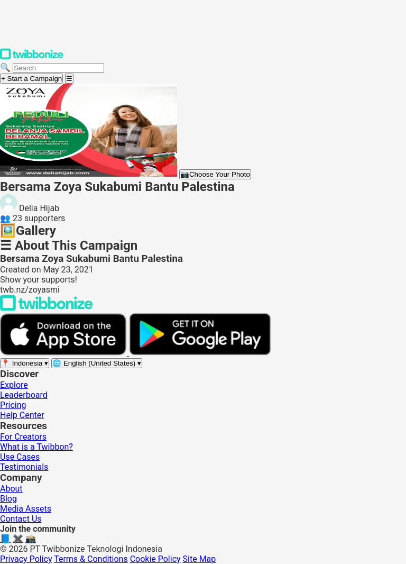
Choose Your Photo (215, 174)
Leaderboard (24, 395)
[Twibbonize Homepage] (31, 57)
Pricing (13, 405)
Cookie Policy (155, 559)
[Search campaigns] (58, 68)
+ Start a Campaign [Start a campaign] (31, 79)
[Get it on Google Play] (200, 353)
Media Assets (25, 509)
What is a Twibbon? (36, 447)
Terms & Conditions (91, 559)
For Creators (23, 437)
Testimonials (24, 467)
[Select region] (24, 363)
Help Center (22, 415)
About (11, 489)
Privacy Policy (26, 559)
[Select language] (96, 363)
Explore (14, 385)
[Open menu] (69, 79)
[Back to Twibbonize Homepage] (46, 308)
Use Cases (20, 457)
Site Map (199, 559)
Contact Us (21, 519)
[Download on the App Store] (64, 353)
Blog (8, 499)
